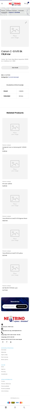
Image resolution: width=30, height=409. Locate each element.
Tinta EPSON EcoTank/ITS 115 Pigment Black (14, 218)
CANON (21, 91)
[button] (27, 3)
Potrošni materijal (13, 77)
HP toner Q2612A (7, 183)
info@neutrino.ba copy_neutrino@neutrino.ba (11, 330)
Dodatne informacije (15, 85)
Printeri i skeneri (12, 10)
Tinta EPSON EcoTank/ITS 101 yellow (12, 253)
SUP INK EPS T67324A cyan (10, 288)
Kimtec (21, 96)
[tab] (15, 85)
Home (3, 10)
